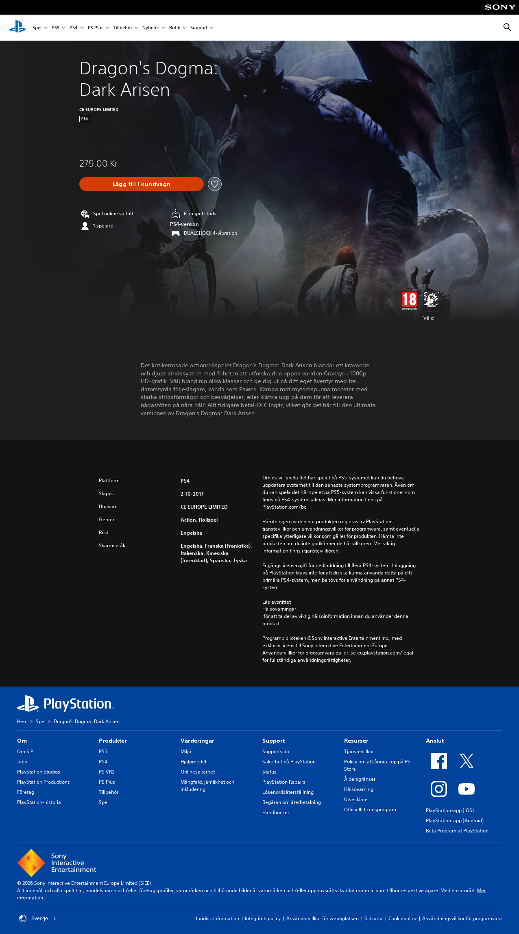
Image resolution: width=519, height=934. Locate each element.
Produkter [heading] (113, 740)
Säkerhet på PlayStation (289, 761)
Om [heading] (22, 740)
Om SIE (25, 751)
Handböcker (275, 812)
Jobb (22, 761)
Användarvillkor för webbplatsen (322, 918)
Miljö (186, 751)
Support (198, 28)
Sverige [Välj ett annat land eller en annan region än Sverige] (37, 918)
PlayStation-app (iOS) (450, 810)
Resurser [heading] (356, 740)
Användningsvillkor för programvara (462, 918)
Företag (25, 792)
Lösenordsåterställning (288, 792)
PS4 (74, 28)
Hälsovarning (358, 789)
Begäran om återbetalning (291, 802)
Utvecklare (356, 799)
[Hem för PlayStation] (17, 28)
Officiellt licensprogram (370, 809)
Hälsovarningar (279, 609)
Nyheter (150, 28)
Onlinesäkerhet (198, 771)
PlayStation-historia (39, 802)
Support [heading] (273, 740)
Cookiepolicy (402, 918)
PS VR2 (106, 771)
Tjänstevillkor (359, 751)
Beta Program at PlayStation (457, 830)
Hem (22, 721)
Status (269, 771)
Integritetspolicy (263, 918)
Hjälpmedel (193, 761)
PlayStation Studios (38, 771)
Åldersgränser (359, 779)
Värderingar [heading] (197, 740)
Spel (37, 28)
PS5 (55, 28)
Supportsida (275, 751)
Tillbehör (122, 28)
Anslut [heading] (435, 740)
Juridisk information (217, 918)
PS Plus (95, 28)
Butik (174, 28)
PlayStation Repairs (283, 781)
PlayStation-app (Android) (455, 820)
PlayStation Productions (43, 781)
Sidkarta (373, 918)
